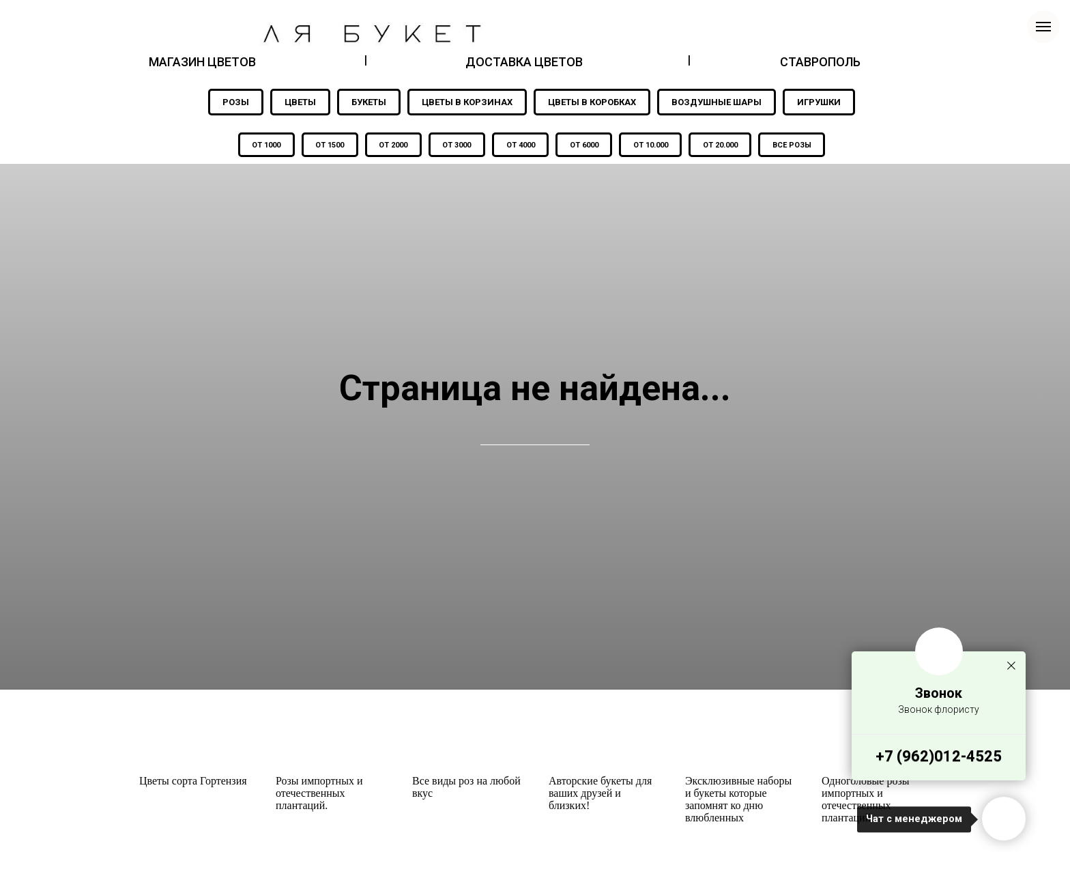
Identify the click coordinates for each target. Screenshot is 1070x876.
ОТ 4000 (520, 145)
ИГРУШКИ (819, 102)
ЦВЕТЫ (300, 102)
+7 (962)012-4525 (939, 756)
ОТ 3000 (456, 145)
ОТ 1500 (328, 145)
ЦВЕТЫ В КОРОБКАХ (592, 102)
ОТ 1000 (264, 145)
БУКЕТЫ (368, 102)
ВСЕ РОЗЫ (794, 145)
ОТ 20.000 (722, 145)
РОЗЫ (235, 102)
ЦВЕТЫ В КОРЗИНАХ (467, 102)
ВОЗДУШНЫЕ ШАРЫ (716, 102)
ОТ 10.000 (652, 145)
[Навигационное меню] (1043, 26)
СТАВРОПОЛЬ (820, 62)
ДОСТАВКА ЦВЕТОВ (524, 62)
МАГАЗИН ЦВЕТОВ (202, 62)
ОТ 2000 (392, 145)
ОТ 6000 (584, 145)
